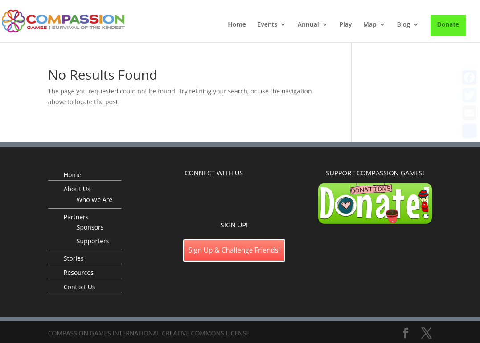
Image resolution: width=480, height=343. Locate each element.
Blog (403, 24)
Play (345, 24)
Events (267, 24)
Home (237, 24)
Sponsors (90, 227)
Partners (76, 217)
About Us (77, 189)
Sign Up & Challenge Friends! (234, 250)
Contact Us (79, 286)
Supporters (93, 241)
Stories (74, 258)
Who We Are (94, 199)
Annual (308, 24)
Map (370, 24)
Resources (79, 272)
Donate (448, 24)
